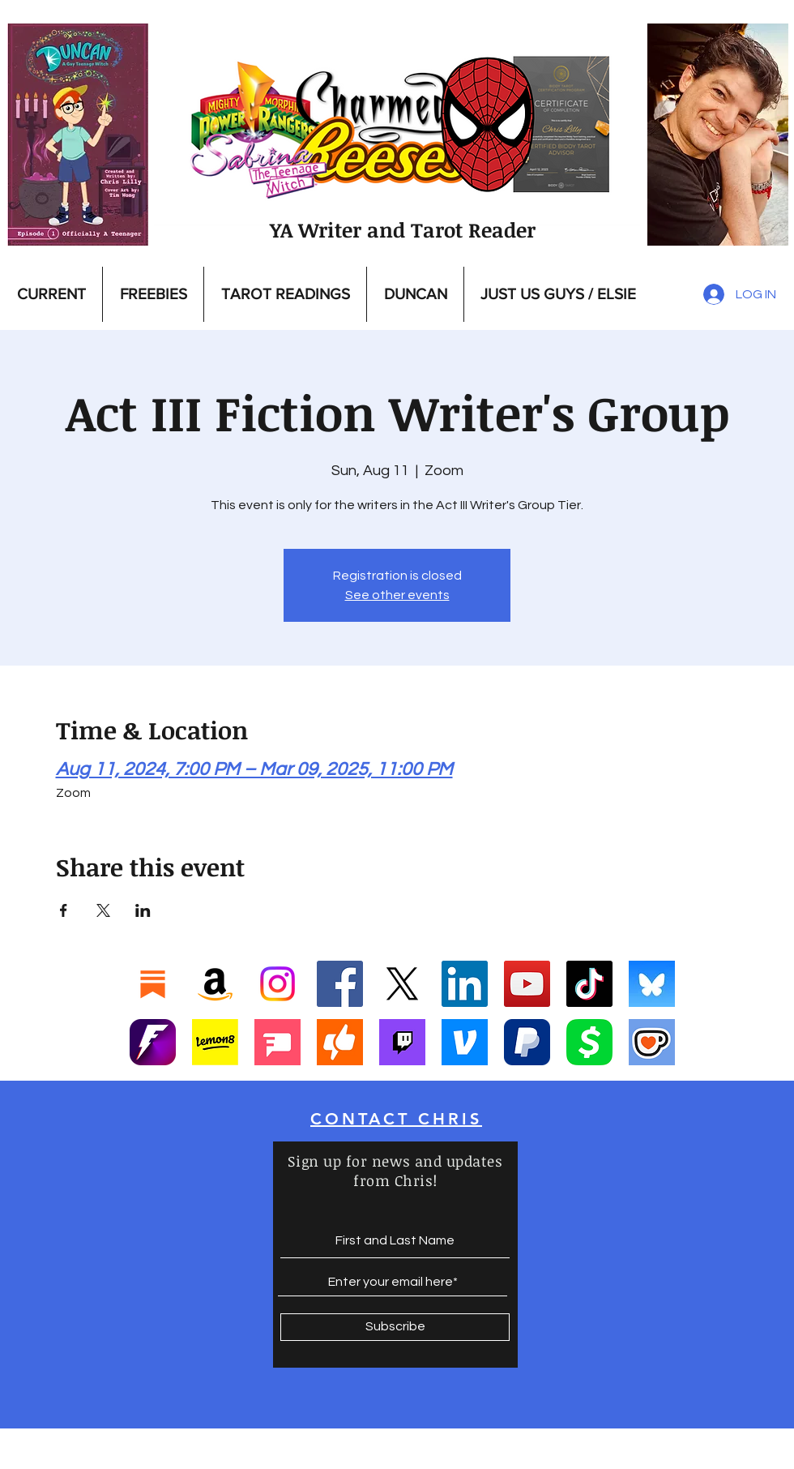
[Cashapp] (589, 1042)
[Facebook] (340, 984)
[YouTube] (527, 984)
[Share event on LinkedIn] (143, 910)
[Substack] (153, 984)
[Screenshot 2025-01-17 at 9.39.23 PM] (215, 1042)
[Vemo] (465, 1042)
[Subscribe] (395, 1327)
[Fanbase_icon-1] (153, 1042)
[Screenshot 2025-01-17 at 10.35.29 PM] (340, 1042)
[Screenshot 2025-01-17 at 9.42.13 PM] (277, 1042)
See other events (397, 595)
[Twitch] (402, 1042)
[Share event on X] (103, 910)
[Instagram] (277, 984)
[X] (402, 984)
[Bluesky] (652, 984)
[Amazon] (215, 984)
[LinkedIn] (465, 984)
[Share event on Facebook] (63, 910)
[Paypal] (527, 1042)
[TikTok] (589, 984)
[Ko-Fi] (652, 1042)
